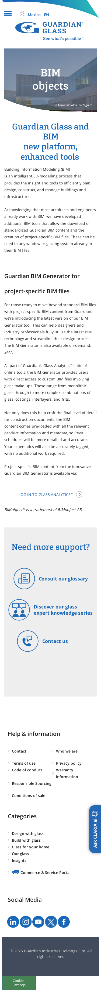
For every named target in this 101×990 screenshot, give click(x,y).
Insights (19, 860)
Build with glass (26, 840)
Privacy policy (69, 763)
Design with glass (28, 833)
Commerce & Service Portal (45, 872)
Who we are (67, 751)
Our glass (20, 853)
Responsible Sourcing (31, 783)
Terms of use (24, 763)
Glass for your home (30, 846)
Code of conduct (27, 769)
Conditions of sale (28, 795)
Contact (19, 751)
